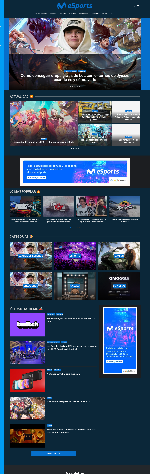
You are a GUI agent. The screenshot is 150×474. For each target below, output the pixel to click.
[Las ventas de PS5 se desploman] (128, 135)
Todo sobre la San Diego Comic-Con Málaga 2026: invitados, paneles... (94, 117)
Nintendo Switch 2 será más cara (63, 373)
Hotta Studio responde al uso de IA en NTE (68, 401)
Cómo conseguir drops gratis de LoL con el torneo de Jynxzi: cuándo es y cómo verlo (75, 77)
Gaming (63, 14)
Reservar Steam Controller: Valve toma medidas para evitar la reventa (71, 433)
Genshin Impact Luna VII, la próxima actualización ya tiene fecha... (94, 140)
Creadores (83, 14)
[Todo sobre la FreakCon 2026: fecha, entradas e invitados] (44, 123)
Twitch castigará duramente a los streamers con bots (71, 320)
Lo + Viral (114, 14)
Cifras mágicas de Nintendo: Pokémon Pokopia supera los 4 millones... (129, 117)
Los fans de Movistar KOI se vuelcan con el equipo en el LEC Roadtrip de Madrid (72, 348)
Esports (53, 14)
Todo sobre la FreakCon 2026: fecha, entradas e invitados (43, 142)
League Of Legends (39, 14)
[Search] (134, 6)
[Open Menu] (138, 6)
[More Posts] (53, 453)
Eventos (72, 14)
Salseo (104, 14)
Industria (95, 14)
